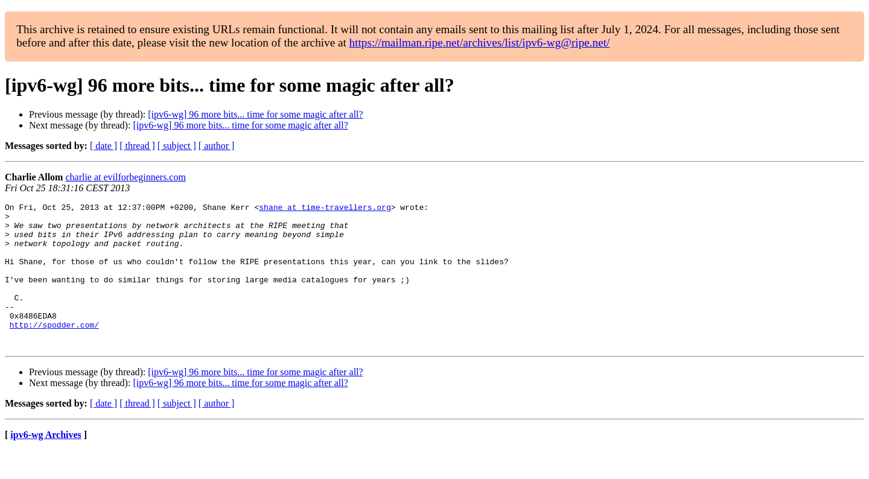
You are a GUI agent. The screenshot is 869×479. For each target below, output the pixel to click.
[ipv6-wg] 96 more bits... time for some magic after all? (255, 114)
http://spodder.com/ (54, 349)
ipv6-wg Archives (45, 463)
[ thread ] (137, 146)
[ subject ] (177, 146)
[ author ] (217, 146)
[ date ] (103, 146)
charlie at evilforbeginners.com (125, 177)
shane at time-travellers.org (324, 208)
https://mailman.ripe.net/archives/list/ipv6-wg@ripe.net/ (479, 42)
